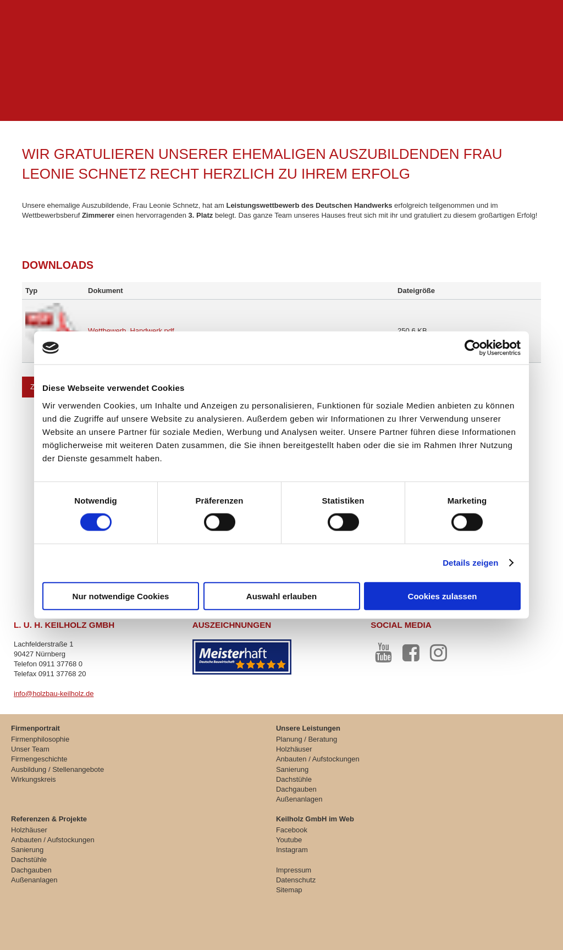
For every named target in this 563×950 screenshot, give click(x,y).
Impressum (293, 870)
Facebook (291, 830)
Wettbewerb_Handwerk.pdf (131, 331)
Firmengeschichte (39, 759)
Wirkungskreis (33, 779)
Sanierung (292, 769)
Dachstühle (294, 779)
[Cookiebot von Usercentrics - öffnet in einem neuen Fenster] (472, 348)
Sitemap (289, 890)
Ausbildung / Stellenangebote (57, 769)
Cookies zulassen (442, 595)
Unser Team (30, 749)
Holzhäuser (294, 749)
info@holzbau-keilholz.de (53, 693)
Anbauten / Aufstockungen (318, 759)
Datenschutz (296, 880)
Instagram (292, 850)
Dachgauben (296, 789)
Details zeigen (470, 562)
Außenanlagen (299, 799)
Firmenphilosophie (40, 739)
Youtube (289, 840)
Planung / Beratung (306, 739)
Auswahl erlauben (281, 595)
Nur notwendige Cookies (121, 595)
